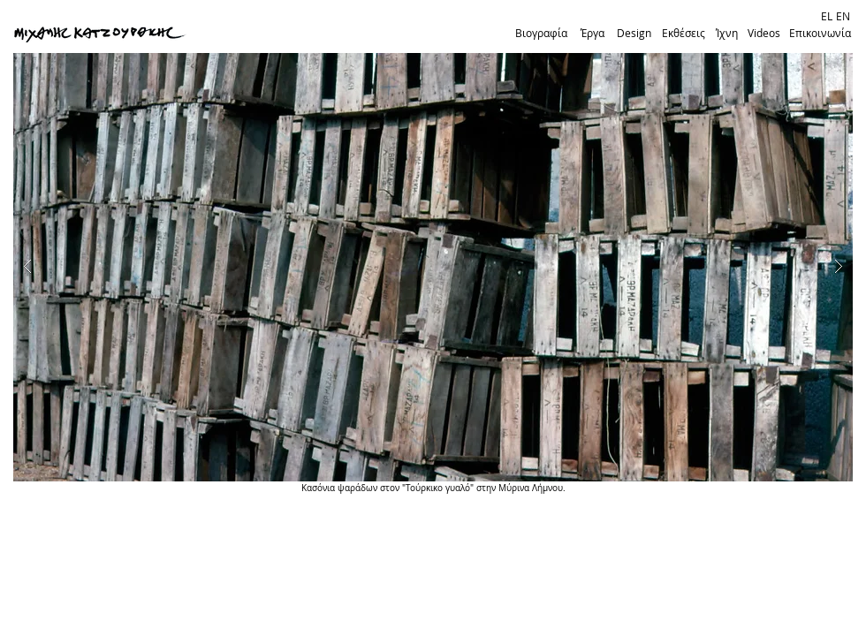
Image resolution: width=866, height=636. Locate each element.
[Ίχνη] (726, 33)
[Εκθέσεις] (683, 33)
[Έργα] (592, 33)
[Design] (634, 33)
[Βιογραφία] (541, 33)
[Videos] (763, 33)
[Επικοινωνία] (820, 33)
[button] (433, 267)
